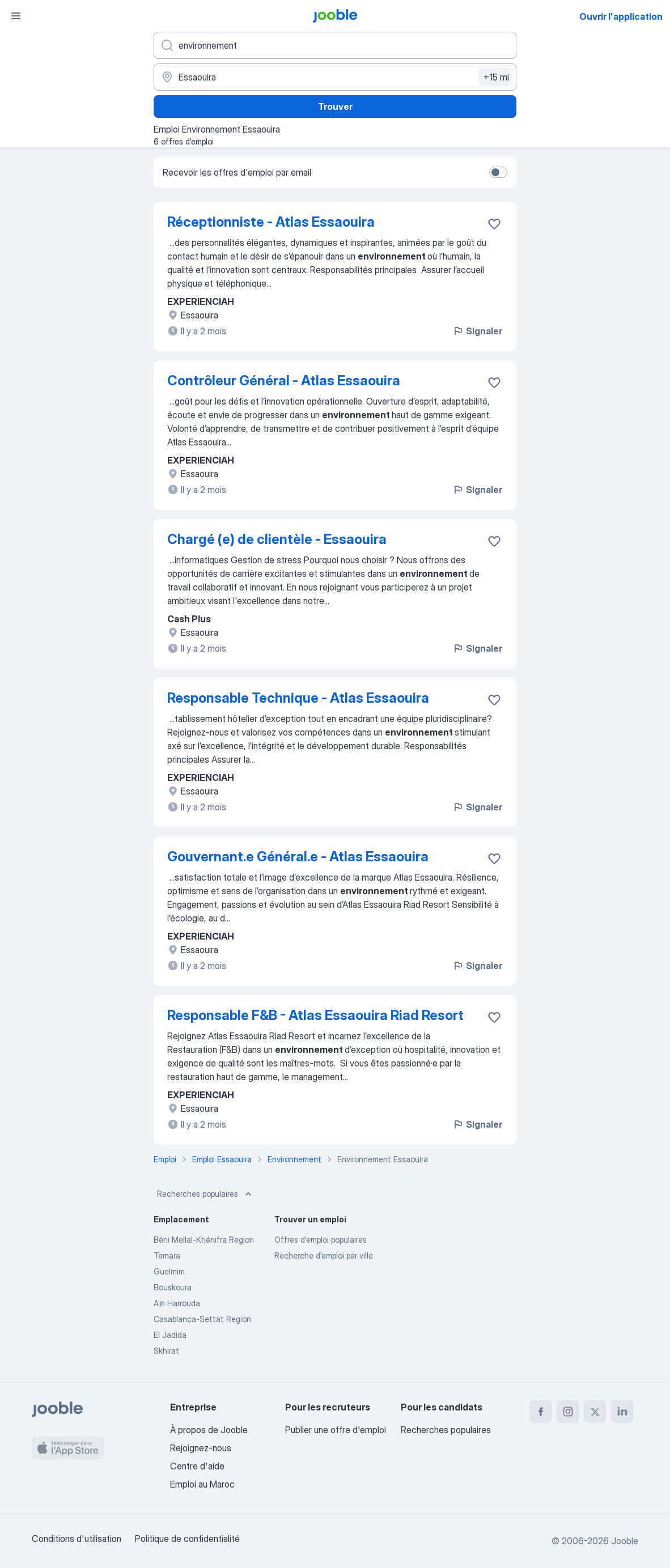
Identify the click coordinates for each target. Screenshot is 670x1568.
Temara (167, 1255)
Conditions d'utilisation (76, 1538)
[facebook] (540, 1411)
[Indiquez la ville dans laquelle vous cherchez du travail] (335, 77)
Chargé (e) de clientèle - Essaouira (277, 539)
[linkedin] (622, 1411)
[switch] (498, 172)
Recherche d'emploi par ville (323, 1255)
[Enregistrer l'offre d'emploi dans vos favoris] (494, 224)
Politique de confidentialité (187, 1538)
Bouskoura (173, 1287)
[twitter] (595, 1411)
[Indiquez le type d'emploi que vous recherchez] (335, 45)
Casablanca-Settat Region (202, 1319)
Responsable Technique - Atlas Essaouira (298, 698)
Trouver (335, 106)
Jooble (624, 1540)
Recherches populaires (205, 1194)
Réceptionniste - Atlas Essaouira (271, 222)
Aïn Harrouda (177, 1303)
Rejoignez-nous (200, 1448)
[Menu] (16, 16)
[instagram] (568, 1411)
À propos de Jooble (209, 1429)
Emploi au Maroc (202, 1484)
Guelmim (169, 1271)
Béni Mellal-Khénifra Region (204, 1239)
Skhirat (166, 1350)
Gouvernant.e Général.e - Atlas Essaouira (298, 856)
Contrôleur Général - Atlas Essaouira (283, 380)
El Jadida (170, 1335)
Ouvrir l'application (621, 16)
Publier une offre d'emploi (335, 1429)
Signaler (477, 331)
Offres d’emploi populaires (320, 1239)
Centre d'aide (197, 1466)
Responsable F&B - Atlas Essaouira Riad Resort (315, 1015)
